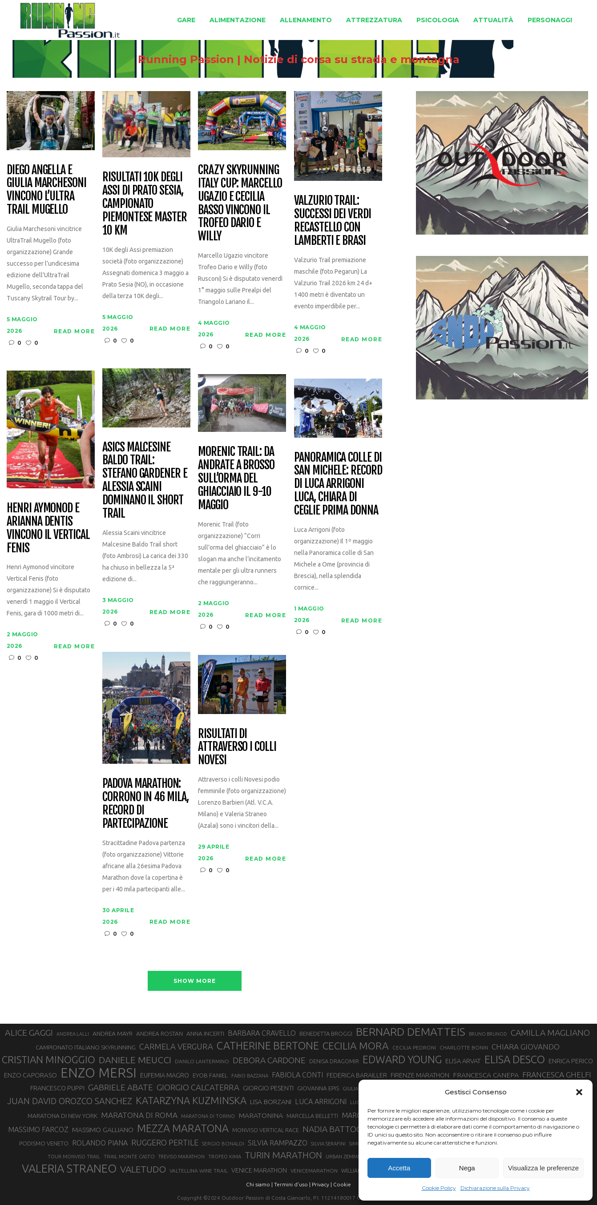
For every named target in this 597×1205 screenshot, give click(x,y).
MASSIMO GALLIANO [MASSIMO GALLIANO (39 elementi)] (102, 1129)
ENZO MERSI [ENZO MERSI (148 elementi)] (99, 1073)
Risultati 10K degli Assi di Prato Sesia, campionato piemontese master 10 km (144, 204)
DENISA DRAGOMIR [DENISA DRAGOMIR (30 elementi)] (334, 1061)
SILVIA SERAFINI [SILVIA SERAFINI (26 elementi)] (328, 1143)
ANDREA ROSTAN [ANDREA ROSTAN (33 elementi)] (159, 1033)
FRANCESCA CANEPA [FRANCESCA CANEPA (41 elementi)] (486, 1075)
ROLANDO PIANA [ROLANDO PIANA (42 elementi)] (100, 1143)
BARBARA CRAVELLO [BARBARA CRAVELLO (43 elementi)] (262, 1033)
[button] (579, 1092)
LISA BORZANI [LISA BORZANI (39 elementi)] (270, 1101)
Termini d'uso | (292, 1184)
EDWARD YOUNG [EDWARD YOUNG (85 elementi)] (402, 1059)
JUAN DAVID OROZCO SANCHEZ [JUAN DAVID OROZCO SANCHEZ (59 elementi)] (69, 1101)
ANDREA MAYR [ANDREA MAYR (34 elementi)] (113, 1033)
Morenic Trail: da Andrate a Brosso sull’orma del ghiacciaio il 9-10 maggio (236, 478)
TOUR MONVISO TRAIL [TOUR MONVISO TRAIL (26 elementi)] (74, 1156)
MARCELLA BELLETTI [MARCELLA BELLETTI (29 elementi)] (312, 1116)
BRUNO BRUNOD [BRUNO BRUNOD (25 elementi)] (488, 1034)
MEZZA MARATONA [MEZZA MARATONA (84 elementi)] (183, 1128)
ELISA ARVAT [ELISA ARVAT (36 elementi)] (463, 1061)
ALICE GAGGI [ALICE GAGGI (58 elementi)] (29, 1032)
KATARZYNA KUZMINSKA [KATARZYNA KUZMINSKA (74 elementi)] (191, 1100)
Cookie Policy (439, 1188)
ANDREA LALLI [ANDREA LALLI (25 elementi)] (72, 1034)
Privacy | (322, 1184)
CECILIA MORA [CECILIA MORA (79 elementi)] (356, 1045)
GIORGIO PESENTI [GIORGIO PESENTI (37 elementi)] (268, 1088)
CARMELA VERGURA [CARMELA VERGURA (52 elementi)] (176, 1046)
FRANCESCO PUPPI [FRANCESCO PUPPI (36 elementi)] (57, 1088)
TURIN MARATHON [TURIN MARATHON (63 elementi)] (283, 1155)
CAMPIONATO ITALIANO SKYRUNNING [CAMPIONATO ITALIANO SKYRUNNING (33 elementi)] (86, 1047)
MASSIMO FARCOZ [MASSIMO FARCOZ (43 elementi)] (38, 1129)
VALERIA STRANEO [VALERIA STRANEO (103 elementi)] (69, 1168)
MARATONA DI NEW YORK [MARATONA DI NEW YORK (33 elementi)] (62, 1115)
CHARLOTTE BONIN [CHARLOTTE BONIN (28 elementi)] (464, 1047)
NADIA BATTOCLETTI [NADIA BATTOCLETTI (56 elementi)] (343, 1129)
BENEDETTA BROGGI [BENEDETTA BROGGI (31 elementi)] (325, 1033)
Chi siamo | (259, 1184)
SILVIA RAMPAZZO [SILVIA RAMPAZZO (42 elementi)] (277, 1143)
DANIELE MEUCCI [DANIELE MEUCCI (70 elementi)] (135, 1059)
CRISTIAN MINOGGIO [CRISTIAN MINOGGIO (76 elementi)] (48, 1059)
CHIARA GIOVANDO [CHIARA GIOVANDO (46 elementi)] (526, 1046)
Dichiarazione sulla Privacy (495, 1188)
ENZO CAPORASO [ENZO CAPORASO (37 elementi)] (30, 1075)
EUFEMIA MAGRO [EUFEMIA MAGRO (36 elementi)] (164, 1075)
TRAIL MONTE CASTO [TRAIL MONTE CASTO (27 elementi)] (129, 1156)
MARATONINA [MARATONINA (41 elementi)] (260, 1115)
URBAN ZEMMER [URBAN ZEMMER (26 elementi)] (344, 1156)
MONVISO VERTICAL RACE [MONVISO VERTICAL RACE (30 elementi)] (265, 1130)
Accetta (399, 1168)
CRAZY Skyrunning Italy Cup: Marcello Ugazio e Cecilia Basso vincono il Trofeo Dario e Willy (240, 203)
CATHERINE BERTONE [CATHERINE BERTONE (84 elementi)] (268, 1045)
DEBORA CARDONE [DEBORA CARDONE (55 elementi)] (269, 1060)
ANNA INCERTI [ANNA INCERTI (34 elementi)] (205, 1033)
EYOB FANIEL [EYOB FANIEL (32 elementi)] (210, 1075)
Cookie (342, 1184)
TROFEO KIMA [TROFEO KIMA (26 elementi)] (224, 1156)
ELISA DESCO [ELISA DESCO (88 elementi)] (514, 1059)
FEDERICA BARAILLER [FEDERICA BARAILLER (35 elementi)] (357, 1075)
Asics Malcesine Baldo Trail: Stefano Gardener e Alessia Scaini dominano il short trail (144, 480)
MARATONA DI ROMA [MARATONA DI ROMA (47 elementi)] (139, 1115)
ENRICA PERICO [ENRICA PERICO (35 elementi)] (571, 1061)
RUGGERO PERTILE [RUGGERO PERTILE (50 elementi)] (164, 1142)
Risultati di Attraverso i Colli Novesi (237, 747)
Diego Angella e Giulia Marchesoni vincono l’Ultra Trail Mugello (46, 190)
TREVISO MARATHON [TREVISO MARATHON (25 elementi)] (181, 1156)
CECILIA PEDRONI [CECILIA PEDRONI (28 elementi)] (414, 1047)
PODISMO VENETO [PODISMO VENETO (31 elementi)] (44, 1143)
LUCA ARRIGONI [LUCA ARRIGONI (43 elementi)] (321, 1101)
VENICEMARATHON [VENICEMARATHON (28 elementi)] (314, 1170)
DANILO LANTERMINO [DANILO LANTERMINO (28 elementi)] (202, 1061)
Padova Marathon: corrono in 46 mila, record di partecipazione (145, 803)
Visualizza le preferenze (543, 1168)
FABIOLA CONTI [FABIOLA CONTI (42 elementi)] (297, 1075)
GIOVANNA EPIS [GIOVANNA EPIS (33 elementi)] (318, 1088)
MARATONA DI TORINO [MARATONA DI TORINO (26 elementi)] (208, 1116)
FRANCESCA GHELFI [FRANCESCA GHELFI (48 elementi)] (556, 1074)
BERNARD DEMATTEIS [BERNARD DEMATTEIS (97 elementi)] (410, 1031)
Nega (467, 1168)
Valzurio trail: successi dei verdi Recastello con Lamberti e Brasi (332, 220)
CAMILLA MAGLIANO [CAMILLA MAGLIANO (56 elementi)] (550, 1032)
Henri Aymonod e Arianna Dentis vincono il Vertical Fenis (48, 528)
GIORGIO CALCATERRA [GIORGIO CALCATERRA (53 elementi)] (198, 1087)
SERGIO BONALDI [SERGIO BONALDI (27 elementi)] (223, 1143)
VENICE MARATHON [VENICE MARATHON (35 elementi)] (259, 1170)
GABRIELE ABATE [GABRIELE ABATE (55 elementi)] (120, 1087)
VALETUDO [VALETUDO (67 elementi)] (143, 1169)
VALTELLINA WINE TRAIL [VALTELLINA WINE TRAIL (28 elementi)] (198, 1170)
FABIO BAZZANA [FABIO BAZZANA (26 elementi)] (249, 1075)
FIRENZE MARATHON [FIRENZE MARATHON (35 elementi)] (420, 1075)
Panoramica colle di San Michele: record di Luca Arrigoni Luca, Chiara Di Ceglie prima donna (338, 484)
